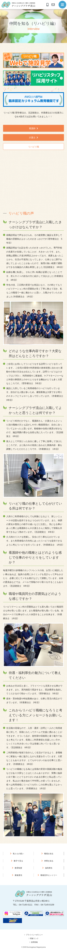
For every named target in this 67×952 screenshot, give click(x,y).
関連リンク (34, 938)
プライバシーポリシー (34, 935)
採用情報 (34, 942)
